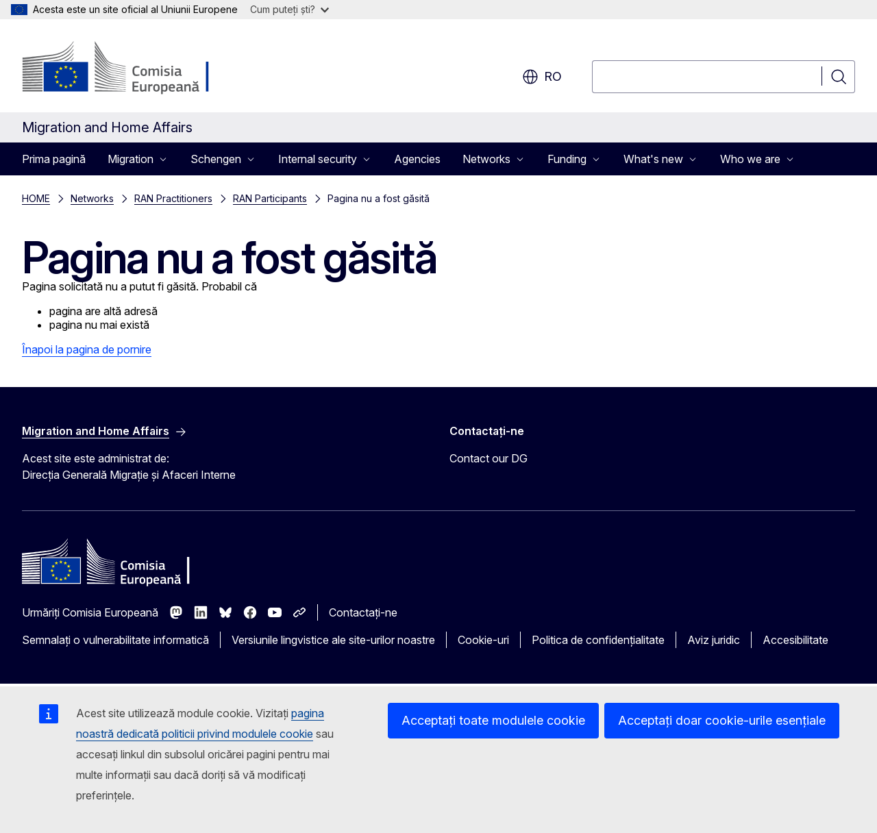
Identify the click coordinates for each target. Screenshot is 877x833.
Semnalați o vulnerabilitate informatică (115, 640)
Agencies (417, 159)
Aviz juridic (713, 640)
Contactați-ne (363, 612)
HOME (36, 198)
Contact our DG (488, 458)
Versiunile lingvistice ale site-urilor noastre (333, 640)
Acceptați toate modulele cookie (493, 720)
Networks (92, 198)
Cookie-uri (483, 640)
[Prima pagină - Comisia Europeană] (132, 68)
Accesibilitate (795, 640)
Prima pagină (54, 159)
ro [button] (542, 77)
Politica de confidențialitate (598, 640)
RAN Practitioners (173, 198)
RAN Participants (270, 198)
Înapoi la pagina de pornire (86, 349)
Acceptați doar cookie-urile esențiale (722, 720)
